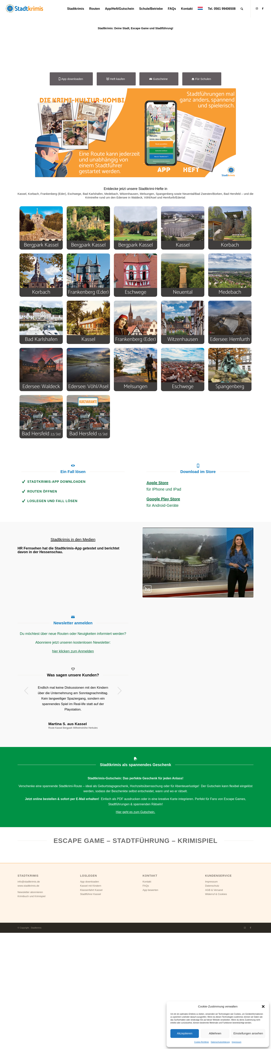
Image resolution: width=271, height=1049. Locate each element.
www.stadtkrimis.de (28, 1001)
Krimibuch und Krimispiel (31, 1012)
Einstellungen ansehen (248, 1033)
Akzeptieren (184, 1033)
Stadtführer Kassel (90, 1010)
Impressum (236, 1042)
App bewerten (150, 1006)
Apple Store (157, 599)
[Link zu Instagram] (257, 9)
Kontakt (147, 997)
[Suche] (242, 9)
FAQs (146, 1001)
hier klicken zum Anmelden (73, 767)
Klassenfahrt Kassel (91, 1006)
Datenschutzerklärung (220, 1042)
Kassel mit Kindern (90, 1001)
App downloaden (89, 997)
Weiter (120, 807)
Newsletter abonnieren (30, 1008)
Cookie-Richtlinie (201, 1042)
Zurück (26, 807)
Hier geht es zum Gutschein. (135, 928)
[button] (263, 1006)
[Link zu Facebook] (263, 9)
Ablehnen (215, 1033)
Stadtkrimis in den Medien (72, 656)
